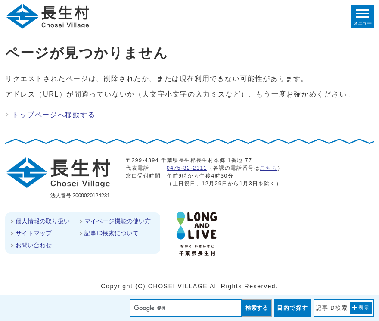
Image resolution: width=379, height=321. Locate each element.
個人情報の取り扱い (43, 221)
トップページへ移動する (54, 114)
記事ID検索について (111, 233)
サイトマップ (34, 233)
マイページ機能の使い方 (117, 221)
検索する (256, 308)
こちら (268, 168)
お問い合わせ (34, 245)
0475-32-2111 (187, 168)
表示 (364, 307)
